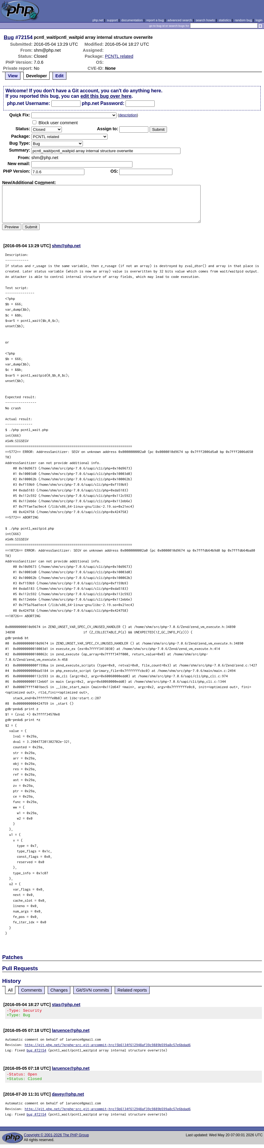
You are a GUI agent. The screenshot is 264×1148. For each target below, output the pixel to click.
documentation (132, 20)
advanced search (179, 20)
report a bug (155, 20)
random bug (243, 20)
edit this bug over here (106, 96)
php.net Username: (28, 103)
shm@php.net (66, 245)
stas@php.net (66, 1004)
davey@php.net (68, 1097)
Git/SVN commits (92, 990)
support (112, 20)
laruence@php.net (71, 1032)
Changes (59, 990)
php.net (98, 20)
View (13, 75)
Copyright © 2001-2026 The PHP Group (56, 1139)
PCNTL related (119, 56)
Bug (9, 37)
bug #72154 (36, 1052)
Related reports (132, 990)
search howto (205, 20)
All (10, 990)
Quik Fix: (19, 114)
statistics (225, 20)
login (259, 20)
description (128, 115)
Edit (59, 75)
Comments (31, 990)
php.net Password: (103, 103)
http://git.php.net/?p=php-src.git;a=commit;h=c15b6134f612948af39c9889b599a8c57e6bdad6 (108, 1046)
